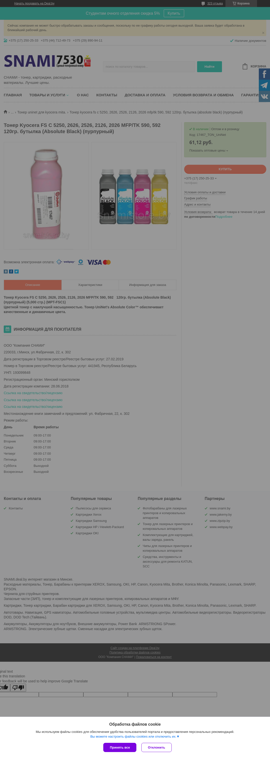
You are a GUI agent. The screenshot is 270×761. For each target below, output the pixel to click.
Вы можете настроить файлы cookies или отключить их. (133, 736)
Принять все (120, 747)
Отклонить (156, 747)
